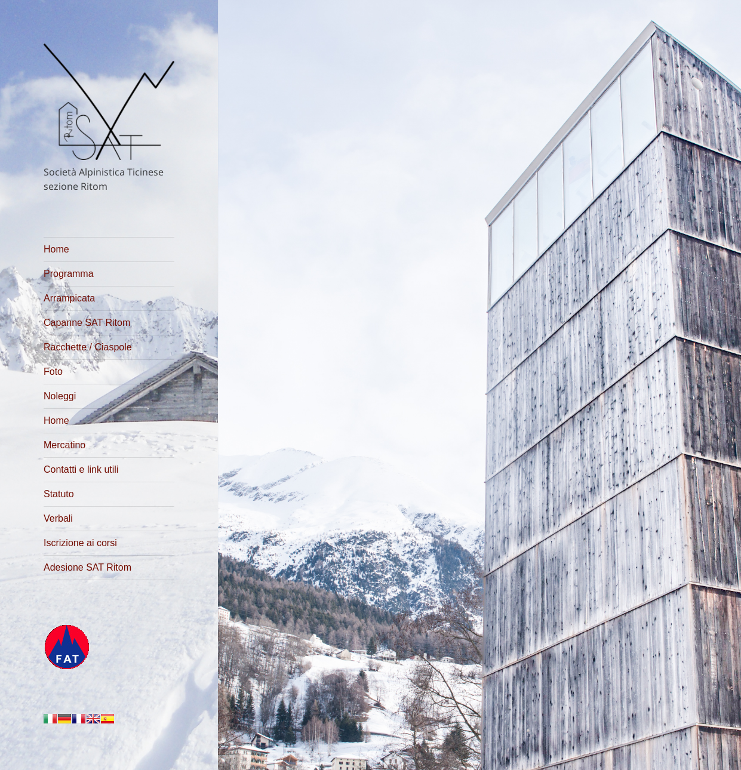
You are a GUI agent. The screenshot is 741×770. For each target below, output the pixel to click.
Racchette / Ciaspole (88, 347)
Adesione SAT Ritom (87, 567)
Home (56, 249)
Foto (53, 371)
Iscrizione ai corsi (80, 543)
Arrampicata (69, 298)
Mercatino (64, 445)
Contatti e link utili (81, 469)
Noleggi (60, 396)
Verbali (58, 518)
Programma (69, 274)
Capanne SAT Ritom (87, 323)
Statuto (59, 494)
